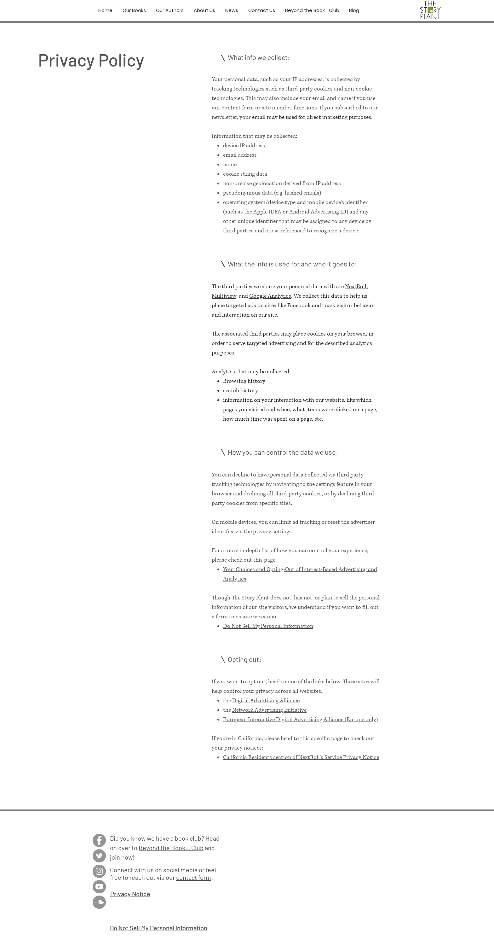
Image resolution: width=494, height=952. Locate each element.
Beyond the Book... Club (171, 847)
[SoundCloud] (99, 902)
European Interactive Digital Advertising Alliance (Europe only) (300, 719)
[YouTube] (99, 886)
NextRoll (356, 286)
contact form (193, 877)
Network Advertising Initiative (269, 710)
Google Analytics (270, 296)
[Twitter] (99, 855)
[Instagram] (99, 871)
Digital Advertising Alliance (266, 700)
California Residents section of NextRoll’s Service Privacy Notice (301, 757)
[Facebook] (99, 840)
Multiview (224, 296)
